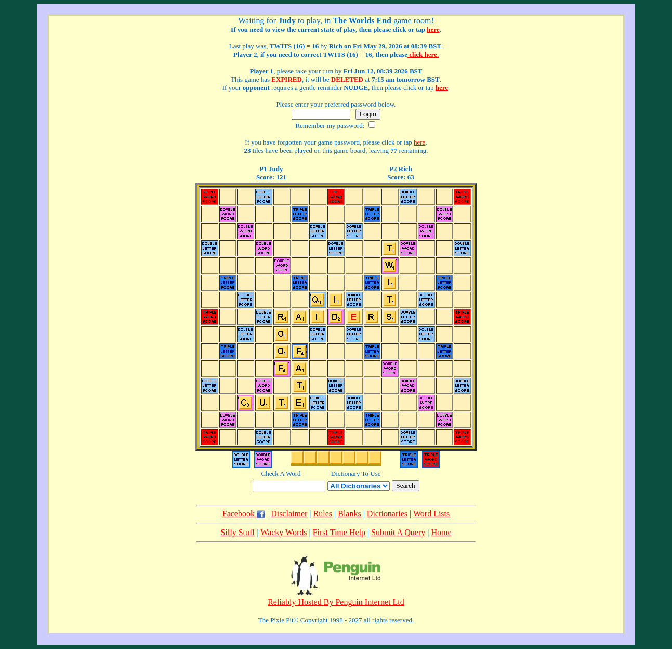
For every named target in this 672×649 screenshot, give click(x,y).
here (433, 29)
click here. (423, 54)
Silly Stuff (237, 532)
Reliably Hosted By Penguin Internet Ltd (336, 602)
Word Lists (431, 513)
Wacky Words (283, 532)
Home (441, 532)
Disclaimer (289, 513)
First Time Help (339, 532)
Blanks (349, 513)
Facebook (243, 513)
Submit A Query (398, 532)
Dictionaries (387, 513)
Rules (322, 513)
